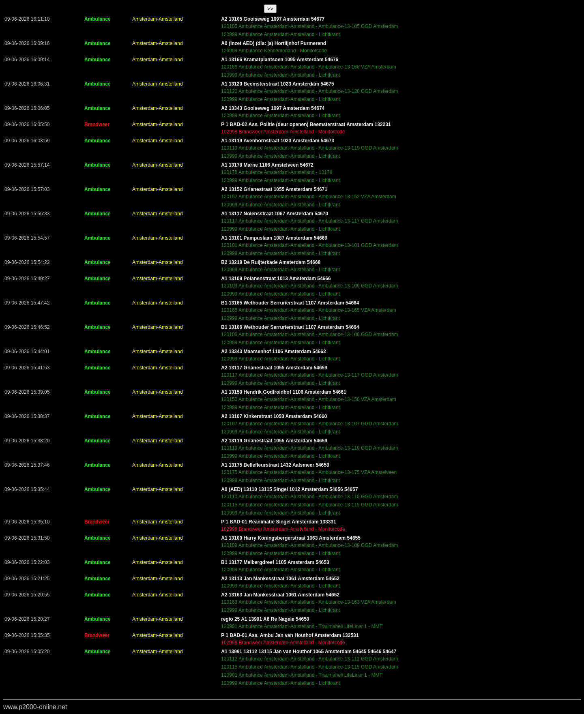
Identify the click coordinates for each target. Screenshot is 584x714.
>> (270, 9)
